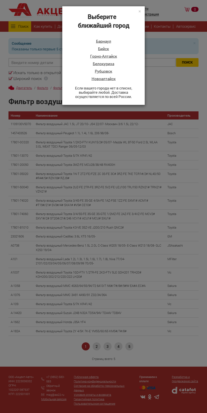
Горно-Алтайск (103, 56)
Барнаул (103, 41)
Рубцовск (103, 71)
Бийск (103, 49)
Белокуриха (103, 64)
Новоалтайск (104, 79)
